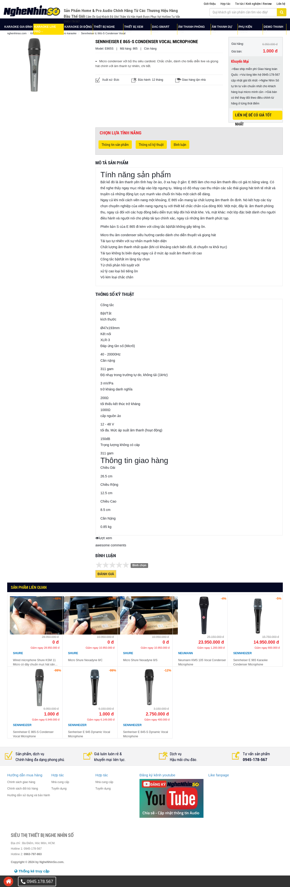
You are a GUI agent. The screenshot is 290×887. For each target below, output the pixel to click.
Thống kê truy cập (31, 871)
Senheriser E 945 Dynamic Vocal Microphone (89, 734)
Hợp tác (225, 4)
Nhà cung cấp (60, 782)
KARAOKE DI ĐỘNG (78, 27)
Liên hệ (281, 4)
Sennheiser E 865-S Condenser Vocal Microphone (33, 734)
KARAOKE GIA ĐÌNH (18, 27)
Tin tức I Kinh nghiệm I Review (253, 4)
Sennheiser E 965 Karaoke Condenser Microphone (250, 662)
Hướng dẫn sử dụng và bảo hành (28, 795)
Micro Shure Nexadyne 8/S (140, 660)
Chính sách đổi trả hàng (22, 788)
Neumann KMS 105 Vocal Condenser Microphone (202, 662)
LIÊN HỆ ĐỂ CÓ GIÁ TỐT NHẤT (253, 116)
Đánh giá (106, 574)
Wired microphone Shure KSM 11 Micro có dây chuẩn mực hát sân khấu (34, 662)
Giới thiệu (210, 4)
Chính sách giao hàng (21, 782)
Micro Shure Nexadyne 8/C (85, 660)
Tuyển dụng (59, 788)
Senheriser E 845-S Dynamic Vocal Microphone (145, 734)
